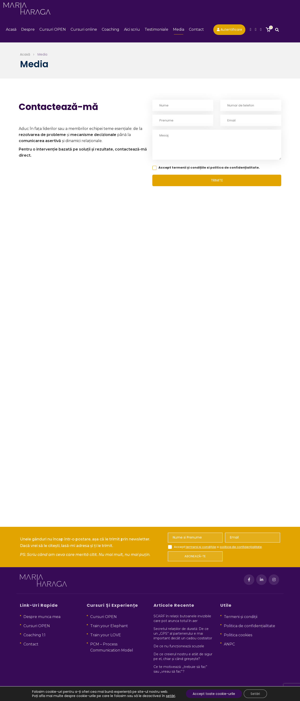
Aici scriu (132, 30)
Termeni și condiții (240, 616)
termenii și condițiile (189, 169)
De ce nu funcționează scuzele (179, 646)
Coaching (110, 30)
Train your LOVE (105, 635)
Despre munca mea (41, 616)
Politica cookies (238, 635)
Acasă (11, 30)
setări (170, 696)
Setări (255, 693)
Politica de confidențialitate (249, 626)
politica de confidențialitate (234, 169)
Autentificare (229, 30)
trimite (217, 182)
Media (178, 30)
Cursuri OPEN (52, 30)
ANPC (229, 644)
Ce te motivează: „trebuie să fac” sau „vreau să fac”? (180, 669)
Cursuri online (84, 30)
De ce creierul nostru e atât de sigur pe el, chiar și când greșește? (183, 656)
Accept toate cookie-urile (213, 693)
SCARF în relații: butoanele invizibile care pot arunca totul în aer (182, 618)
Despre (28, 30)
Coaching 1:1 (34, 635)
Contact (196, 30)
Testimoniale (156, 30)
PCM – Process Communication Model (111, 647)
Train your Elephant (109, 626)
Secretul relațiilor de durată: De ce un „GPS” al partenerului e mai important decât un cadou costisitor (183, 633)
